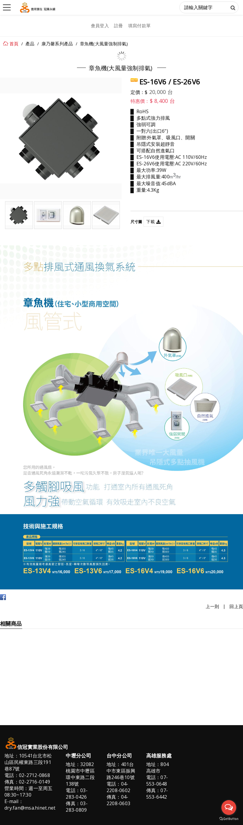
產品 (30, 44)
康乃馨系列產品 (57, 44)
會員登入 (100, 25)
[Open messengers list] (228, 807)
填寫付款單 (139, 25)
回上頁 (236, 606)
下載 (150, 221)
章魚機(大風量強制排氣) (104, 44)
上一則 (212, 606)
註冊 (118, 25)
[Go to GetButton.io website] (228, 819)
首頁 (14, 44)
